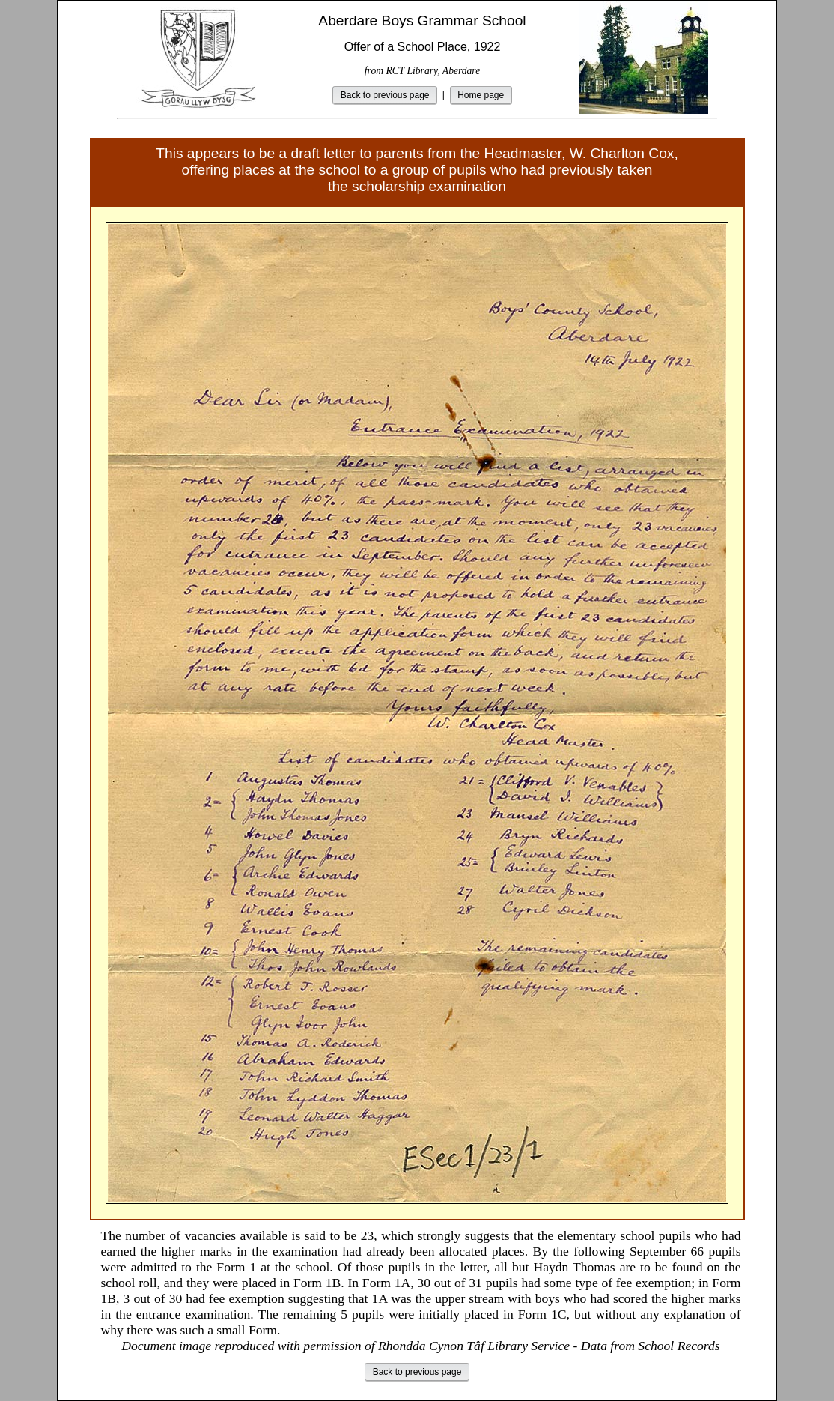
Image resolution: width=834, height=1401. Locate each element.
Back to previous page (385, 95)
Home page (480, 95)
